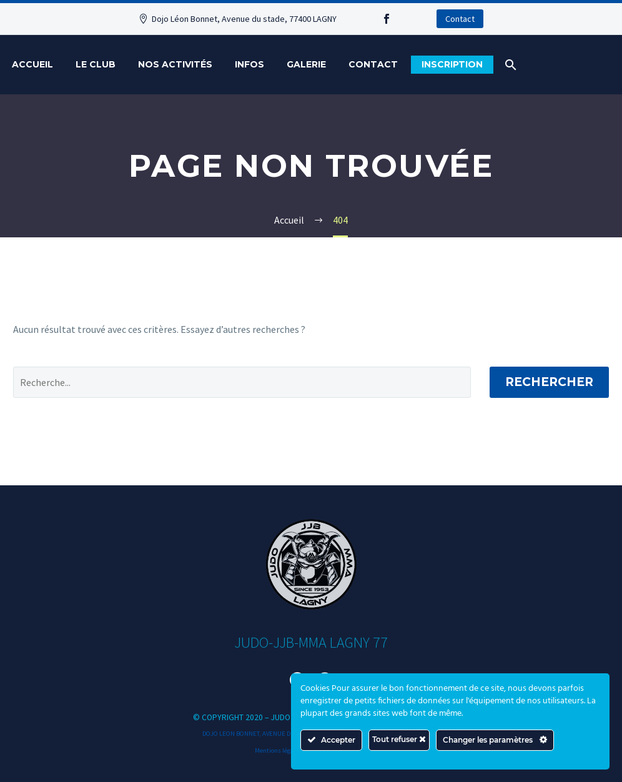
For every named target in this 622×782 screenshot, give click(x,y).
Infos (249, 64)
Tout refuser (399, 739)
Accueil (32, 64)
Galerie (306, 64)
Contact (460, 18)
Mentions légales (278, 750)
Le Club (96, 64)
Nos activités (175, 64)
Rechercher (549, 382)
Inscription (452, 64)
